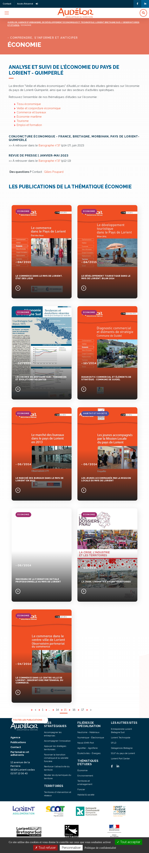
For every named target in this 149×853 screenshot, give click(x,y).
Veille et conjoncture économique (39, 108)
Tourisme (23, 120)
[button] (143, 13)
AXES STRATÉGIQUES (55, 724)
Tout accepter (128, 842)
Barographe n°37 (49, 145)
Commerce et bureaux (31, 112)
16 (74, 709)
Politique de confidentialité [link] (100, 847)
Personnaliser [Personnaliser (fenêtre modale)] (71, 848)
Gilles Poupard (53, 171)
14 (57, 709)
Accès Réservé (27, 4)
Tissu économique (29, 104)
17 (82, 709)
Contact (7, 4)
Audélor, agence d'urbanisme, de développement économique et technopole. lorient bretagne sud (64, 22)
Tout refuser (45, 848)
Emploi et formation (29, 125)
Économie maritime (29, 116)
